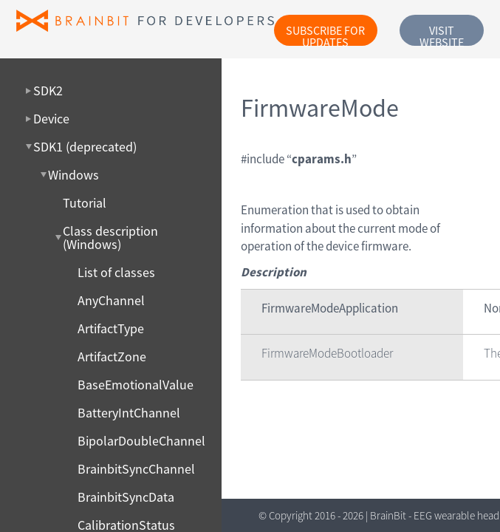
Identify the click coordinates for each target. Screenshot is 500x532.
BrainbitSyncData (126, 497)
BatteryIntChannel (129, 413)
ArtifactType (111, 328)
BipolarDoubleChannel (141, 441)
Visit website (441, 34)
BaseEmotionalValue (136, 385)
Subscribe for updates (325, 34)
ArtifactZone (112, 357)
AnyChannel (111, 300)
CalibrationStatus (126, 525)
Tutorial (84, 203)
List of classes (116, 272)
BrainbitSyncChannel (136, 469)
